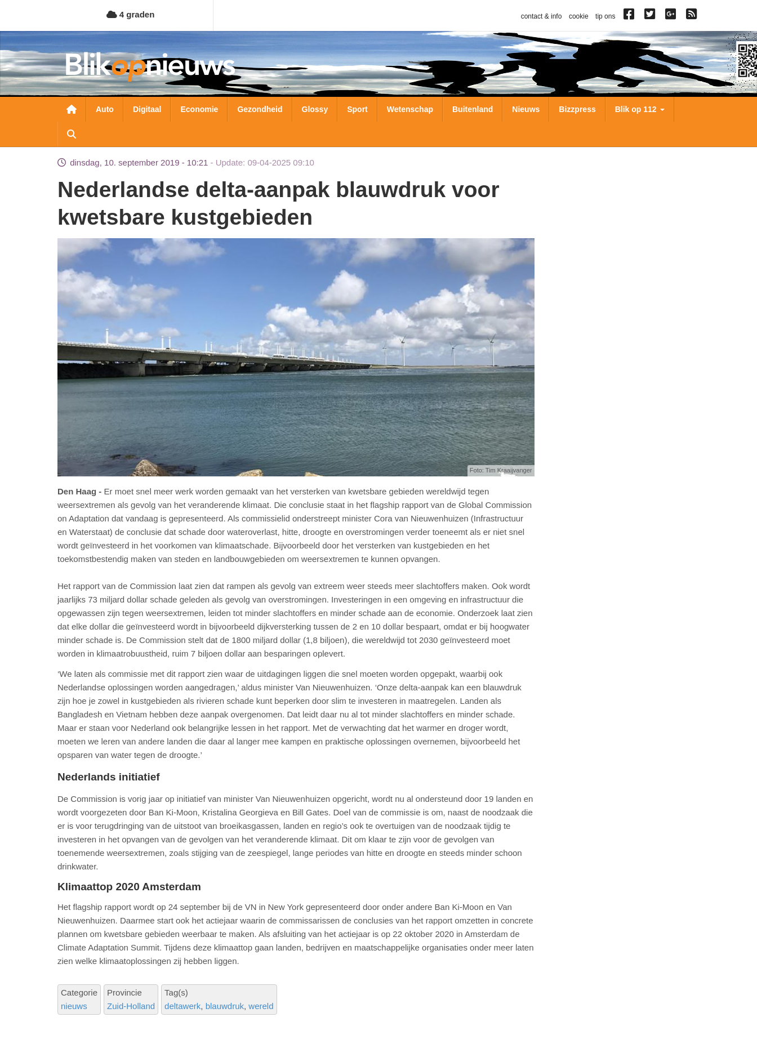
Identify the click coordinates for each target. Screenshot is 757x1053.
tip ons (605, 16)
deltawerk (182, 1006)
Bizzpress (577, 109)
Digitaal (147, 109)
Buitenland (472, 109)
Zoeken (71, 134)
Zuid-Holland (131, 1006)
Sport (357, 109)
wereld (260, 1006)
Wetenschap (410, 109)
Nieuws (526, 109)
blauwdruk (225, 1006)
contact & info (541, 16)
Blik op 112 (640, 109)
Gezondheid (259, 109)
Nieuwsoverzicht (71, 109)
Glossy (315, 109)
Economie (199, 109)
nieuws (74, 1006)
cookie (579, 16)
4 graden (130, 14)
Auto (105, 109)
